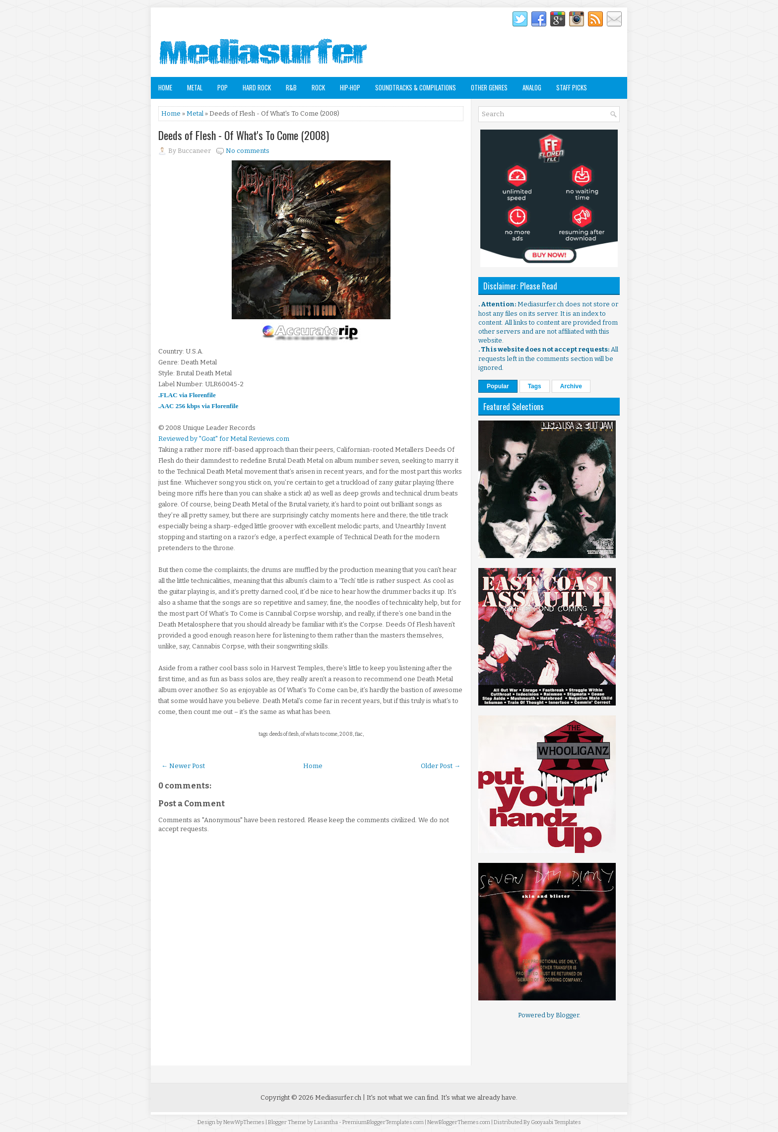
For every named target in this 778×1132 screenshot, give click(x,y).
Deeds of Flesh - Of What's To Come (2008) (243, 135)
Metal (194, 87)
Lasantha (326, 1122)
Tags (534, 386)
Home (165, 87)
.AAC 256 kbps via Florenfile (198, 406)
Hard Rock (257, 87)
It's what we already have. (479, 1097)
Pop (222, 87)
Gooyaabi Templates (556, 1122)
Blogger (567, 1015)
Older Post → (440, 766)
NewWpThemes (243, 1122)
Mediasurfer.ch (338, 1097)
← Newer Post (183, 766)
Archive (571, 386)
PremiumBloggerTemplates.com (383, 1122)
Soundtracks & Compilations (415, 87)
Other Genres (489, 87)
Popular (498, 386)
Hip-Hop (350, 87)
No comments (247, 150)
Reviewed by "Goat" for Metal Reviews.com (223, 438)
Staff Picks (571, 87)
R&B (291, 87)
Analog (531, 87)
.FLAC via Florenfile (187, 395)
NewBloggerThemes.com (458, 1122)
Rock (318, 87)
